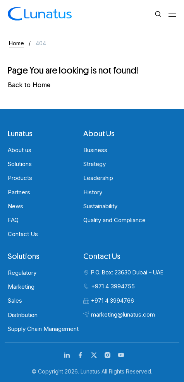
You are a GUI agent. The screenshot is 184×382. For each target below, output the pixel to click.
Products (20, 178)
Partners (19, 192)
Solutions (20, 164)
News (15, 206)
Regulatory (22, 272)
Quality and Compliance (114, 220)
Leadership (98, 178)
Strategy (94, 164)
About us (19, 150)
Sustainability (100, 206)
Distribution (23, 315)
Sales (15, 300)
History (92, 192)
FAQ (13, 220)
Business (95, 150)
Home (16, 43)
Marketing (21, 286)
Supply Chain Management (43, 328)
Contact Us (23, 234)
